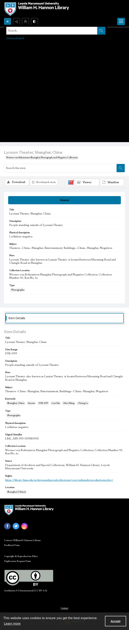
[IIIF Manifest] (112, 182)
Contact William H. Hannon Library (22, 540)
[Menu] (121, 21)
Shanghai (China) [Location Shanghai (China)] (16, 491)
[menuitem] (64, 607)
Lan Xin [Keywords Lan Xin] (56, 403)
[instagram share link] (24, 526)
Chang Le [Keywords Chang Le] (83, 403)
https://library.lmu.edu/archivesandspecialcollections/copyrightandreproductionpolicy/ (59, 480)
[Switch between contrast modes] (34, 21)
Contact (64, 608)
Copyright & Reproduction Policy (21, 556)
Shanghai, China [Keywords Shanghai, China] (15, 403)
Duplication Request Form (17, 561)
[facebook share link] (7, 526)
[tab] (64, 200)
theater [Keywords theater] (31, 403)
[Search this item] (60, 168)
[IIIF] (71, 182)
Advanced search (15, 37)
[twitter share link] (16, 526)
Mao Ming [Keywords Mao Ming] (68, 403)
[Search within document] (121, 168)
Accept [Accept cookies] (115, 621)
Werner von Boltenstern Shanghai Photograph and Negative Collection (42, 157)
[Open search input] (7, 21)
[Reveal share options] (16, 21)
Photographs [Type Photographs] (17, 289)
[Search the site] (52, 31)
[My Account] (25, 21)
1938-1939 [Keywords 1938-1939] (43, 403)
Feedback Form (12, 545)
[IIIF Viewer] (87, 182)
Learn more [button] (12, 623)
